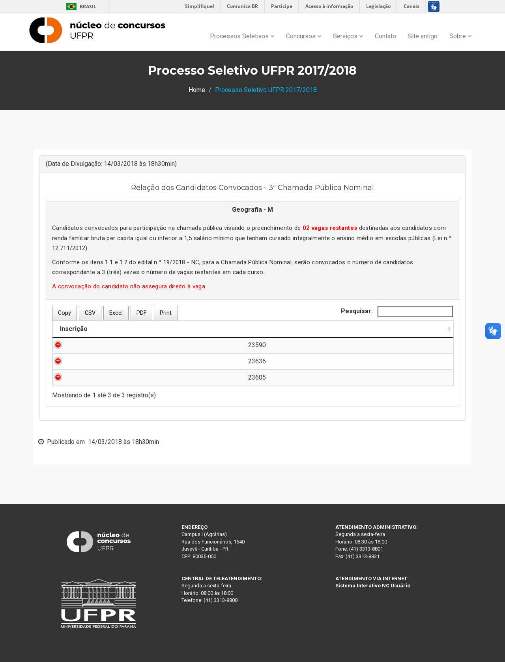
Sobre (460, 36)
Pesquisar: (397, 311)
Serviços (348, 36)
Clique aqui (414, 345)
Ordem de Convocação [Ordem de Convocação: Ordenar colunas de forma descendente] (308, 329)
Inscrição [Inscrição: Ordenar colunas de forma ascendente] (74, 329)
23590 (80, 345)
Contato (385, 36)
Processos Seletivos (242, 36)
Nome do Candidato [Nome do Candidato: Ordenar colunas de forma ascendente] (145, 329)
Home (197, 90)
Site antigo (423, 36)
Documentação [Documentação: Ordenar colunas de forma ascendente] (405, 329)
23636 (80, 361)
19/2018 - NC (181, 262)
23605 (80, 377)
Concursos (303, 36)
